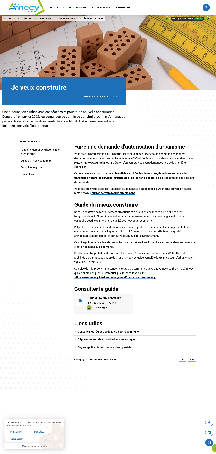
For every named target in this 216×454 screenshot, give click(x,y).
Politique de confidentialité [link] (34, 446)
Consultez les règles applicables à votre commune (108, 331)
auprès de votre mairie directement (113, 193)
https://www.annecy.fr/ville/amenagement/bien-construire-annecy (115, 277)
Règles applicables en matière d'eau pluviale (105, 347)
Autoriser (198, 19)
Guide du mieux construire (36, 160)
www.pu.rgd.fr (97, 162)
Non (192, 359)
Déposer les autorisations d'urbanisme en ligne (106, 339)
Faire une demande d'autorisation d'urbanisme (40, 152)
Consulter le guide (31, 167)
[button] (167, 18)
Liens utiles (27, 174)
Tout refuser (34, 438)
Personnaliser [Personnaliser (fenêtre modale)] (54, 438)
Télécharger (100, 307)
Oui (182, 359)
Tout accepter (14, 438)
